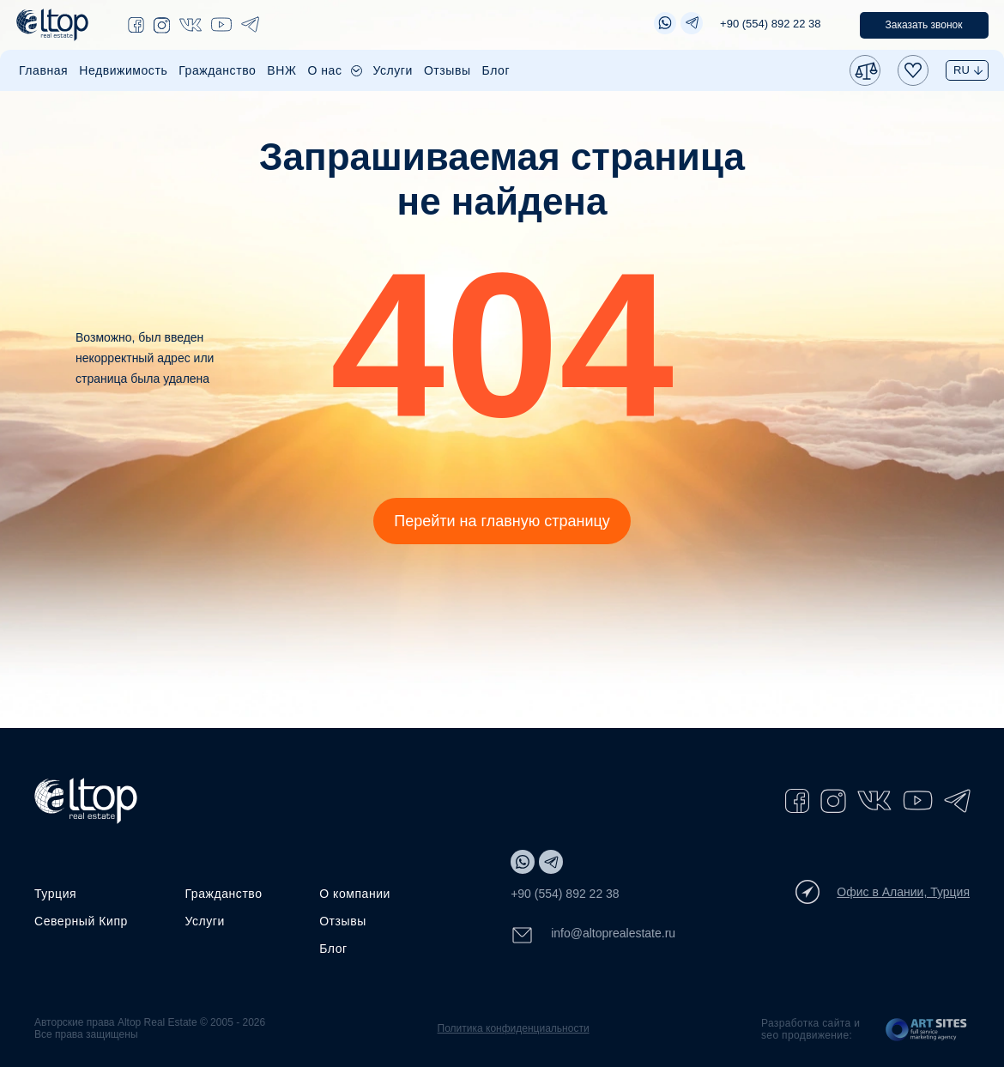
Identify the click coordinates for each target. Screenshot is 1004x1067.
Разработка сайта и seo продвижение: (810, 1029)
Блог (496, 70)
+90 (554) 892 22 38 (770, 23)
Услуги (393, 70)
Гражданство (217, 70)
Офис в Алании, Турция (882, 892)
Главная (43, 70)
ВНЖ (281, 70)
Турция (55, 893)
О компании (354, 893)
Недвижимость (123, 70)
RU (961, 70)
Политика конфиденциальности (514, 1028)
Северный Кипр (81, 921)
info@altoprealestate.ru (593, 935)
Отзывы (447, 70)
